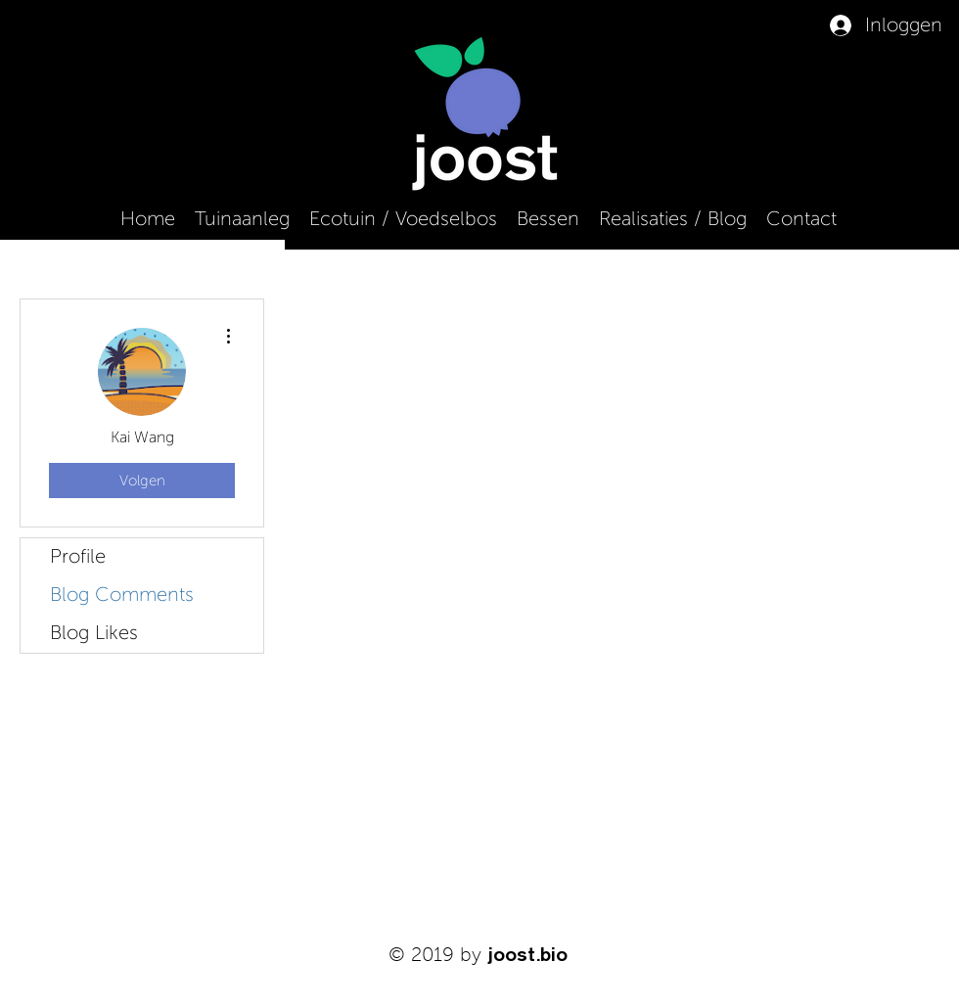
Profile (78, 557)
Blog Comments (122, 595)
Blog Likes (94, 633)
